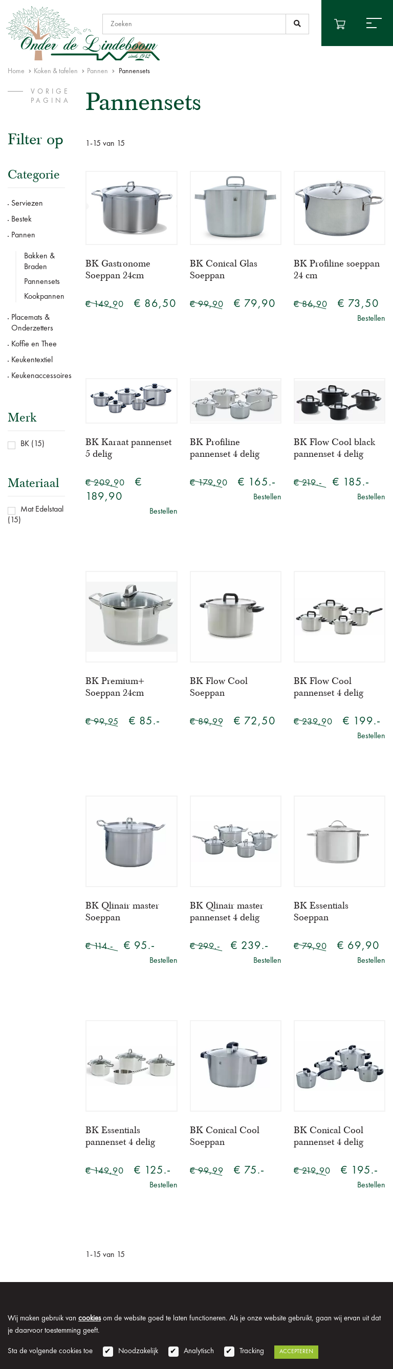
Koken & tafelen (56, 71)
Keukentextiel (32, 360)
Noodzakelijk (138, 1351)
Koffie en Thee (34, 344)
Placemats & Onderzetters (32, 323)
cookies (89, 1318)
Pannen (97, 71)
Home (16, 71)
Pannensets (42, 282)
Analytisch (199, 1351)
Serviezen (27, 204)
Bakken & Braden (39, 261)
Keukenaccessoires (38, 376)
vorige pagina (51, 96)
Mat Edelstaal (41, 509)
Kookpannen (44, 297)
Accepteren (296, 1352)
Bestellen (371, 319)
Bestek (21, 219)
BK (24, 444)
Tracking (251, 1351)
